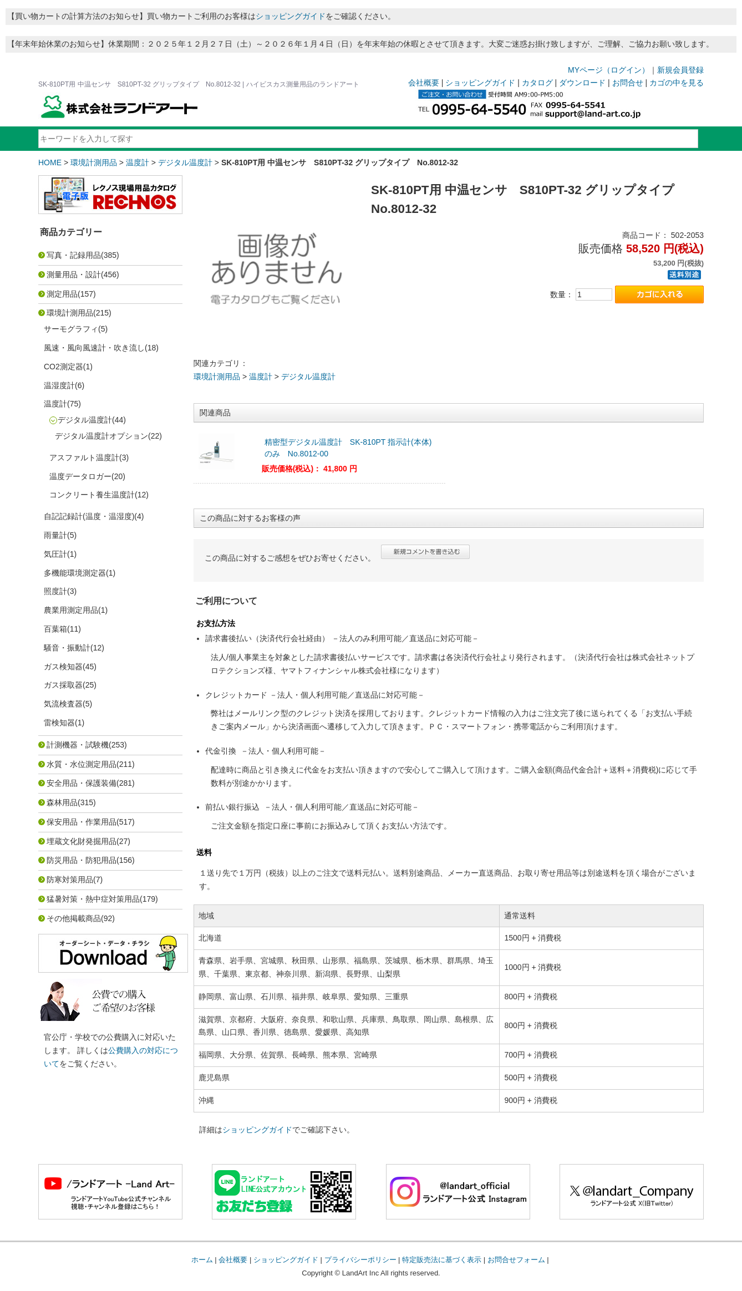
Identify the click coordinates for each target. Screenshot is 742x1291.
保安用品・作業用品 (81, 821)
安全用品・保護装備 (81, 783)
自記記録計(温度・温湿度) (89, 516)
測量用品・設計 (74, 274)
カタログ (537, 82)
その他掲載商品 (74, 918)
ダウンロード (582, 82)
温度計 (137, 162)
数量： (561, 294)
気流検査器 (63, 703)
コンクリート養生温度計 (92, 494)
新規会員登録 (680, 69)
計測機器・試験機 (78, 744)
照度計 (55, 591)
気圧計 (55, 554)
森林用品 (62, 802)
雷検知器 (59, 722)
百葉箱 (55, 628)
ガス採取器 (63, 684)
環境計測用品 (93, 162)
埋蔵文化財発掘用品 (81, 841)
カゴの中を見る (676, 82)
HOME (50, 162)
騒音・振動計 (67, 647)
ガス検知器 (63, 666)
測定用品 (62, 293)
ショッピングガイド (291, 16)
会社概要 (423, 82)
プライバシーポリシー (360, 1260)
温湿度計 (59, 385)
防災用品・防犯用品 (81, 860)
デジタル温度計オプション (101, 435)
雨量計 (55, 535)
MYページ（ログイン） (608, 69)
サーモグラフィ (71, 328)
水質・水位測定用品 (81, 764)
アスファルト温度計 (84, 457)
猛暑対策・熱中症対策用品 (93, 898)
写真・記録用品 (74, 255)
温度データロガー (80, 476)
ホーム (202, 1260)
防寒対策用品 (70, 879)
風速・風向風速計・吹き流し (94, 347)
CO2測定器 (63, 366)
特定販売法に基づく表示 (441, 1260)
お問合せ (627, 82)
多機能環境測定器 (75, 572)
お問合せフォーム (516, 1260)
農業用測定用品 (71, 610)
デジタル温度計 (185, 162)
